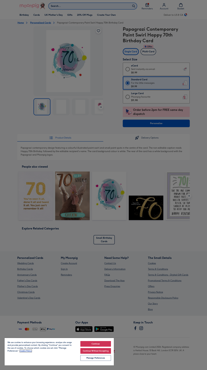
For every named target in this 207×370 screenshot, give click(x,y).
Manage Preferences (95, 358)
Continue (96, 344)
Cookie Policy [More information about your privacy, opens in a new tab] (26, 351)
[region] (59, 351)
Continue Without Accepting (95, 351)
